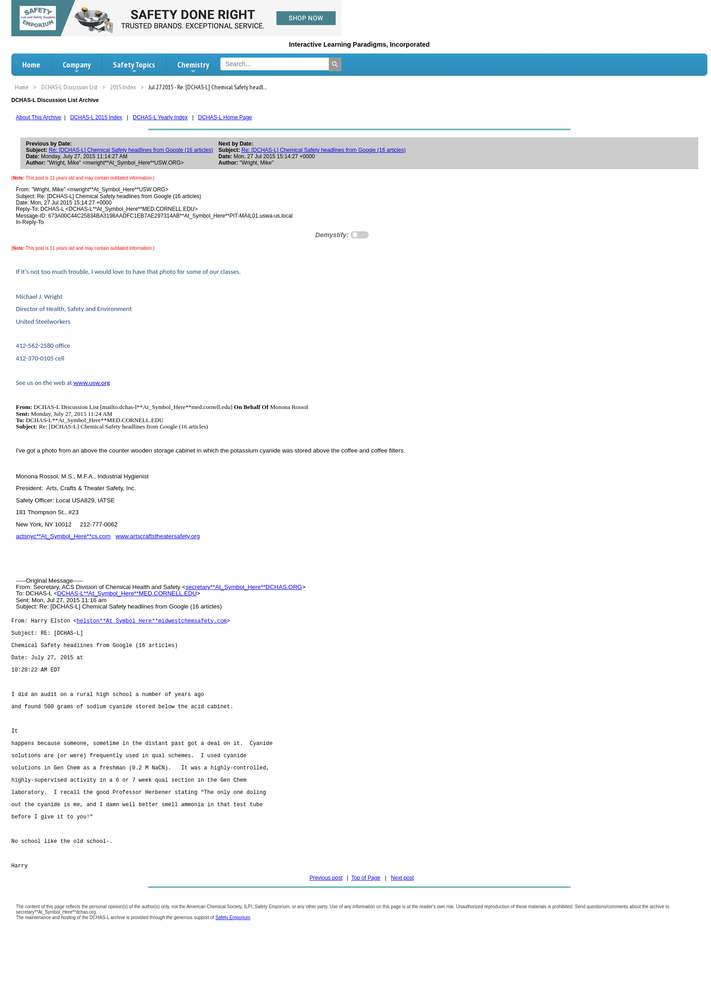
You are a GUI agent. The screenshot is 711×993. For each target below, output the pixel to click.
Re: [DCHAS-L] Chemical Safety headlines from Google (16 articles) (131, 150)
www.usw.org (91, 383)
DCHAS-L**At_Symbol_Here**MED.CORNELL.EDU (127, 593)
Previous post (325, 897)
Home (31, 64)
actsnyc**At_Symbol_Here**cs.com (63, 536)
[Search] (335, 64)
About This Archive (38, 117)
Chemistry (193, 67)
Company (77, 67)
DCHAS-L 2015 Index (96, 117)
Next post (402, 897)
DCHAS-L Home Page (225, 117)
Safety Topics (134, 67)
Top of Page (365, 897)
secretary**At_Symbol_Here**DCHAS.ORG (243, 587)
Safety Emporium (232, 936)
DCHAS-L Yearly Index (160, 117)
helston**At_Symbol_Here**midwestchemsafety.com (152, 621)
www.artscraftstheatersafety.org (158, 536)
